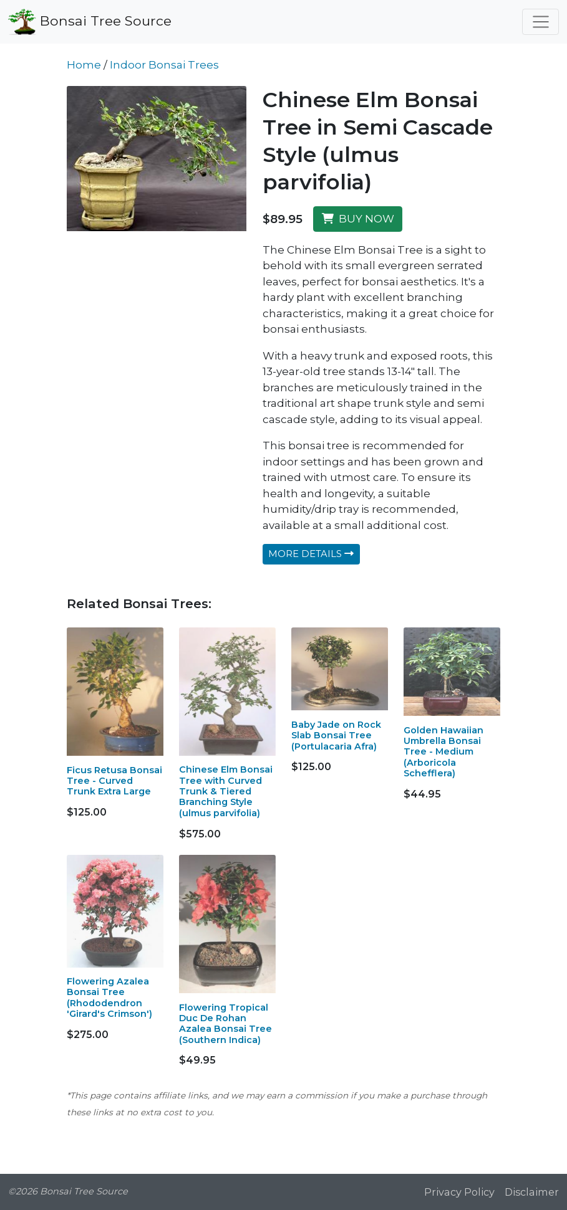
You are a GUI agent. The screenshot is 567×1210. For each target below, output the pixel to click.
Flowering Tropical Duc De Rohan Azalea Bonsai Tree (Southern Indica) (225, 1024)
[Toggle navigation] (540, 22)
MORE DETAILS (311, 554)
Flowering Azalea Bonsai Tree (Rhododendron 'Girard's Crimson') (109, 997)
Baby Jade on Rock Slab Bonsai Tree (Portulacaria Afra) (336, 735)
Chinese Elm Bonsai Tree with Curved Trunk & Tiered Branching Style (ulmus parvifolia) (226, 791)
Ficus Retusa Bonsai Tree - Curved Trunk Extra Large (114, 781)
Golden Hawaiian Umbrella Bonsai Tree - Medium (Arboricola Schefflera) (443, 752)
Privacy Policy (459, 1192)
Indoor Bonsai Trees (164, 65)
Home (84, 65)
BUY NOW (358, 218)
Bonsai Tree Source (90, 22)
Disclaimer (532, 1192)
